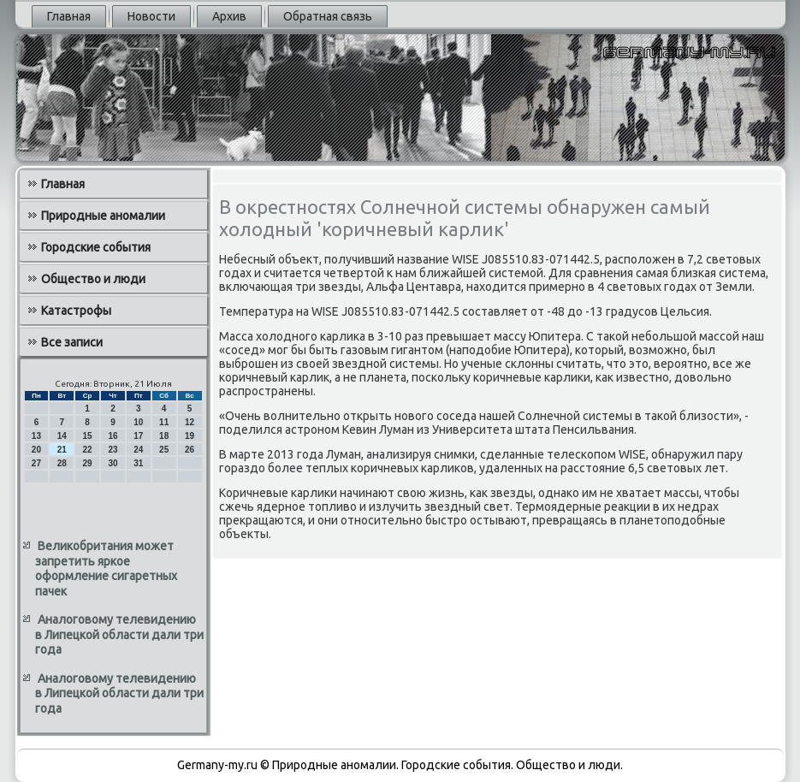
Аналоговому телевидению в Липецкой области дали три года (119, 634)
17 (138, 436)
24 (138, 449)
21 (62, 449)
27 (36, 463)
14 (62, 436)
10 (138, 422)
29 (87, 463)
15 (87, 436)
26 (189, 449)
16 (112, 436)
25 (164, 449)
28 (62, 463)
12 (189, 422)
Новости (151, 16)
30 (112, 463)
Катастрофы (76, 310)
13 (36, 436)
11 (164, 422)
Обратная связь (327, 16)
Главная (69, 16)
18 (164, 436)
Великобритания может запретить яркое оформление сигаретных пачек (106, 568)
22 (87, 449)
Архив (229, 16)
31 (138, 463)
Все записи (72, 342)
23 (112, 449)
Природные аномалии (103, 215)
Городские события (96, 247)
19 (189, 436)
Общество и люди (93, 279)
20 (36, 449)
